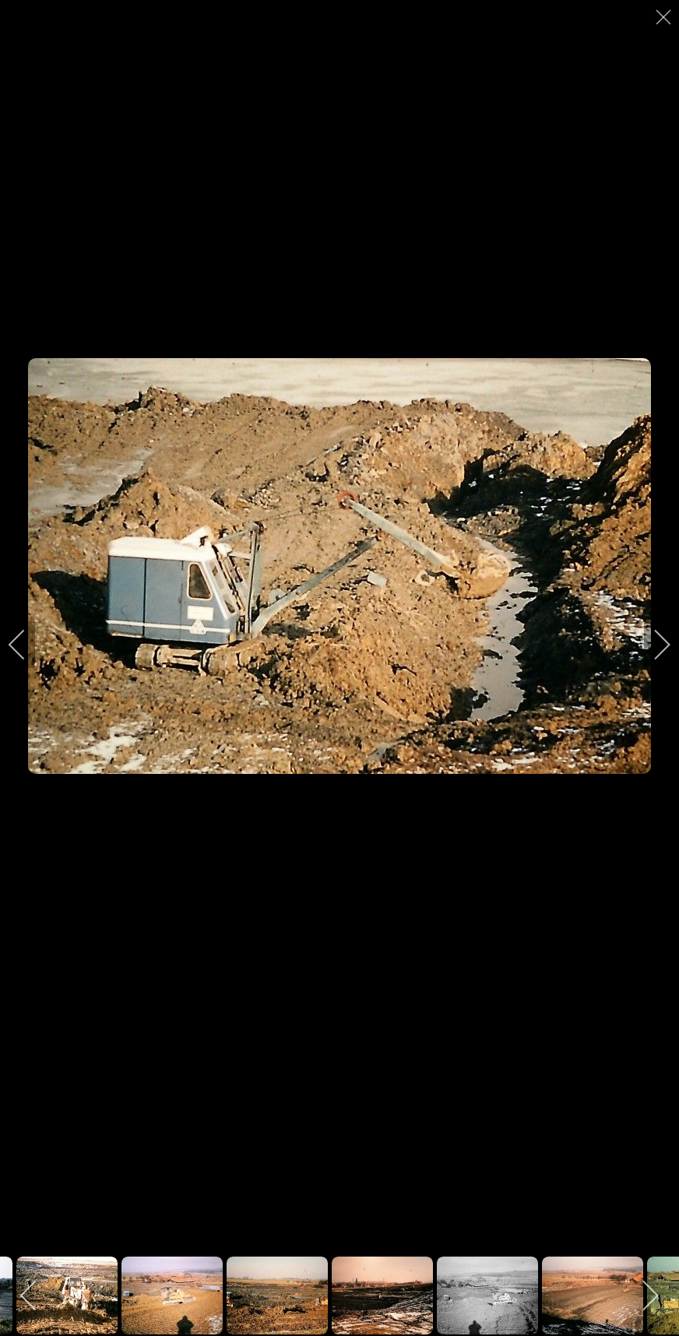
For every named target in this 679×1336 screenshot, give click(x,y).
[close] (665, 17)
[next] (651, 644)
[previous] (27, 644)
